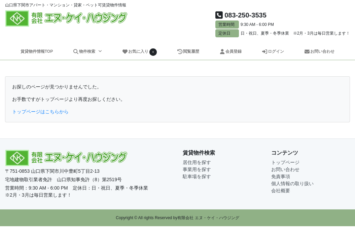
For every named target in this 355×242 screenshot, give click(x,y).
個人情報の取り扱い (292, 183)
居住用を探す (197, 162)
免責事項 (280, 176)
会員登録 (230, 51)
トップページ (285, 162)
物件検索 (85, 51)
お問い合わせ (319, 51)
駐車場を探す (197, 176)
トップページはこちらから (40, 111)
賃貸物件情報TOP (37, 51)
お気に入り (139, 51)
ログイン (272, 51)
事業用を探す (197, 169)
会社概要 (280, 190)
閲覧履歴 (188, 51)
